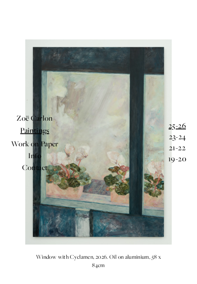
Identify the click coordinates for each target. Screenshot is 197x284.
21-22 (177, 147)
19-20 (177, 158)
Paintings (34, 136)
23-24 (177, 136)
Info (34, 152)
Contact (35, 159)
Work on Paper (34, 146)
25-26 (177, 125)
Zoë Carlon (35, 126)
